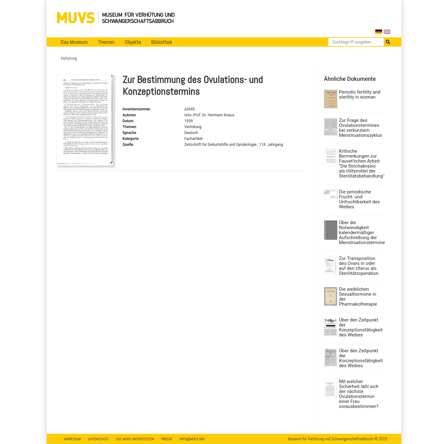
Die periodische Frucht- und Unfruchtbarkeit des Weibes (359, 199)
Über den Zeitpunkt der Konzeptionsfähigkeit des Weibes (361, 327)
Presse (166, 439)
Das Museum (74, 42)
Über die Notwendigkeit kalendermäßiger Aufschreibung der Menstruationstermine (361, 232)
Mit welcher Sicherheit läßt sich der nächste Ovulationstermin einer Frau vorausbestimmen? (359, 394)
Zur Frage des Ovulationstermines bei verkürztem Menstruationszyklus (360, 128)
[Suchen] (356, 42)
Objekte (133, 42)
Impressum (72, 439)
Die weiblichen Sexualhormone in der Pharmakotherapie (358, 297)
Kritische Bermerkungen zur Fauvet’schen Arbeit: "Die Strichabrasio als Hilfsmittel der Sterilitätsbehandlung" (361, 163)
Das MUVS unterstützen (135, 439)
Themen (106, 42)
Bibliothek (161, 42)
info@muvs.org (192, 439)
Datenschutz (98, 439)
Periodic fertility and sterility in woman (359, 94)
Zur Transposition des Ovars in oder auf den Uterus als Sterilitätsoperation (359, 266)
